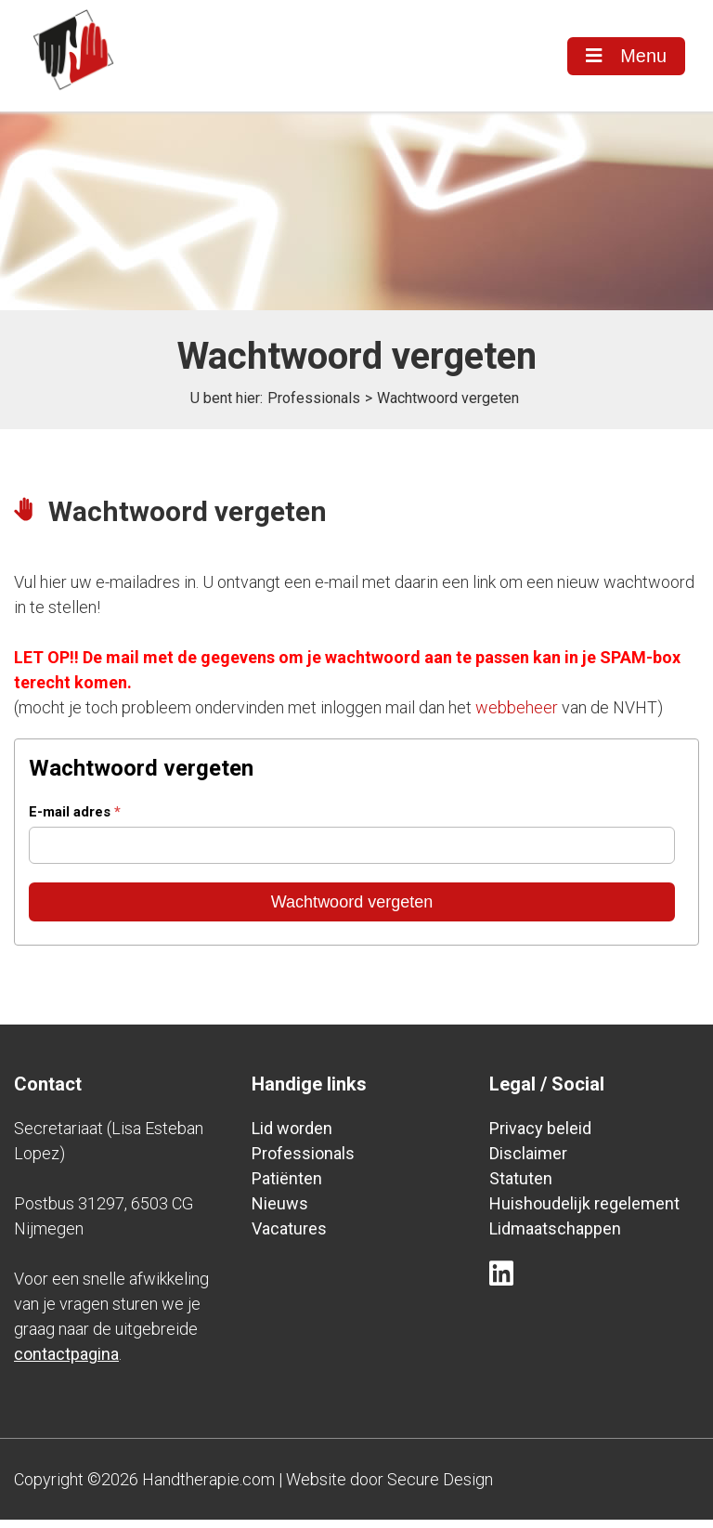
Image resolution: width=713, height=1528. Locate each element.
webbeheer (516, 715)
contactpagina (66, 1362)
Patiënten (287, 1186)
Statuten (520, 1186)
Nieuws (280, 1211)
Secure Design (440, 1487)
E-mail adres (75, 820)
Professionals (313, 406)
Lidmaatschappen (555, 1237)
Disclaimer (528, 1161)
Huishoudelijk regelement (584, 1211)
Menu (625, 56)
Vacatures (289, 1237)
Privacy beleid (540, 1136)
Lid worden (292, 1136)
